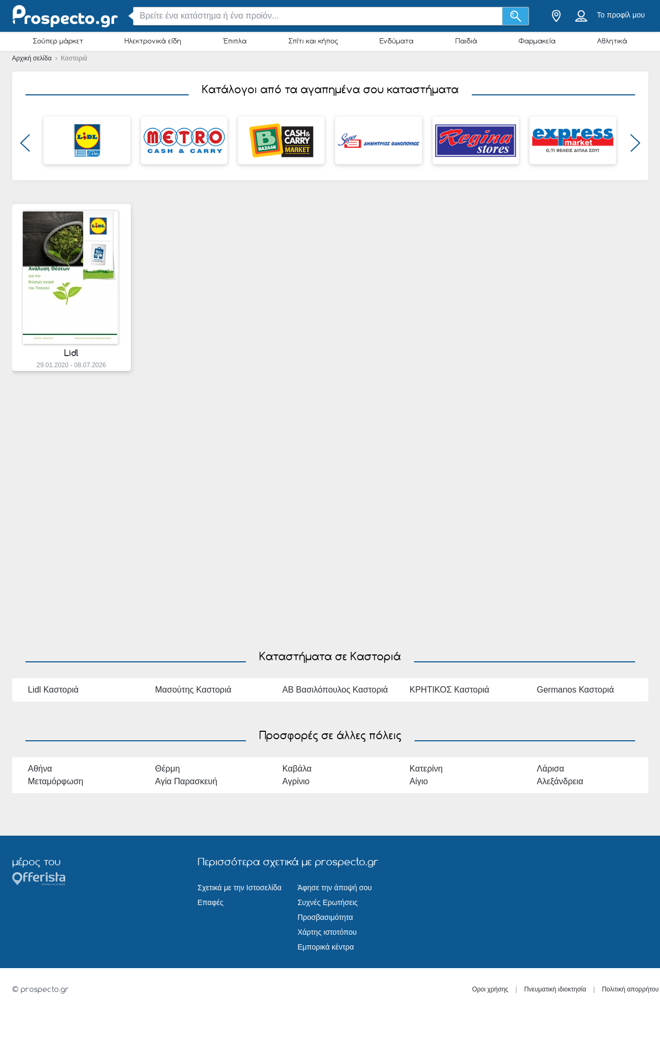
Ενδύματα (396, 41)
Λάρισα (551, 768)
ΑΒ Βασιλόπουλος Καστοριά (335, 689)
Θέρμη (167, 768)
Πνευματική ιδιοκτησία (555, 989)
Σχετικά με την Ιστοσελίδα (240, 887)
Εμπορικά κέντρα (325, 947)
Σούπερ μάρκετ (58, 41)
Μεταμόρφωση (56, 781)
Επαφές (211, 902)
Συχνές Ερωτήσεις (327, 902)
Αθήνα (40, 768)
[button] (25, 145)
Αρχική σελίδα (33, 58)
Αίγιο (419, 781)
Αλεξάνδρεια (560, 781)
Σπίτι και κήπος (313, 41)
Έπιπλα (235, 41)
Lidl (71, 353)
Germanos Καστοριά (575, 689)
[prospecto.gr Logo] (65, 16)
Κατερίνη (426, 768)
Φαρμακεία (537, 41)
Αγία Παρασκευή (186, 781)
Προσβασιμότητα (325, 917)
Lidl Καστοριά (53, 689)
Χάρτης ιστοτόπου (327, 932)
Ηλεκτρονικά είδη (153, 41)
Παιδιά (466, 41)
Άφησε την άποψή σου (334, 887)
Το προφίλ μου (621, 15)
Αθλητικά (612, 41)
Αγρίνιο (296, 781)
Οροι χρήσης (490, 989)
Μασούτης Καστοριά (193, 689)
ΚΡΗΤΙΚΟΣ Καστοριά (450, 689)
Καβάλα (297, 768)
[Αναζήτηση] (516, 16)
